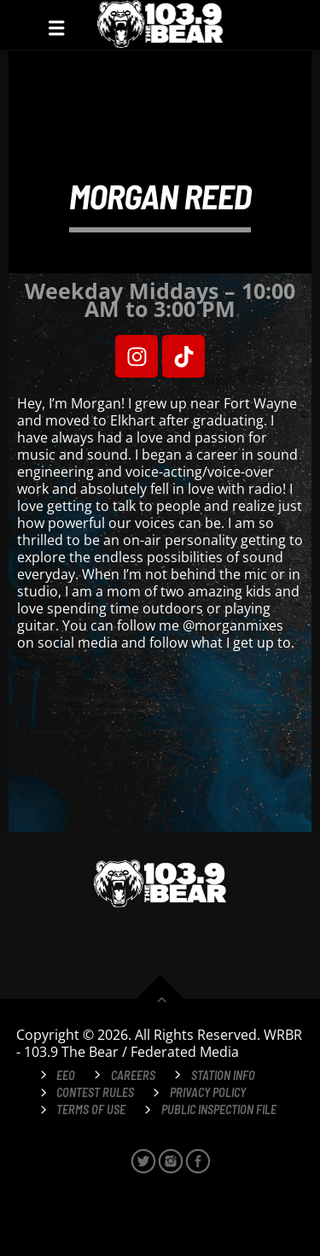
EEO (65, 1075)
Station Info (223, 1075)
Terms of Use (90, 1109)
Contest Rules (95, 1092)
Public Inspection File (218, 1109)
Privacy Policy (208, 1092)
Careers (133, 1075)
